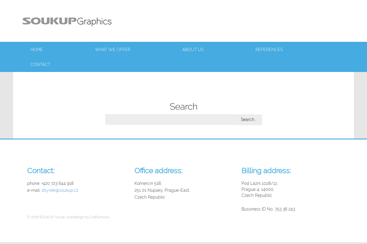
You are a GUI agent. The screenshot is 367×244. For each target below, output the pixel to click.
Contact (40, 64)
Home (36, 49)
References (269, 49)
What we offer (112, 49)
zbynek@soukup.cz (60, 190)
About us (193, 49)
